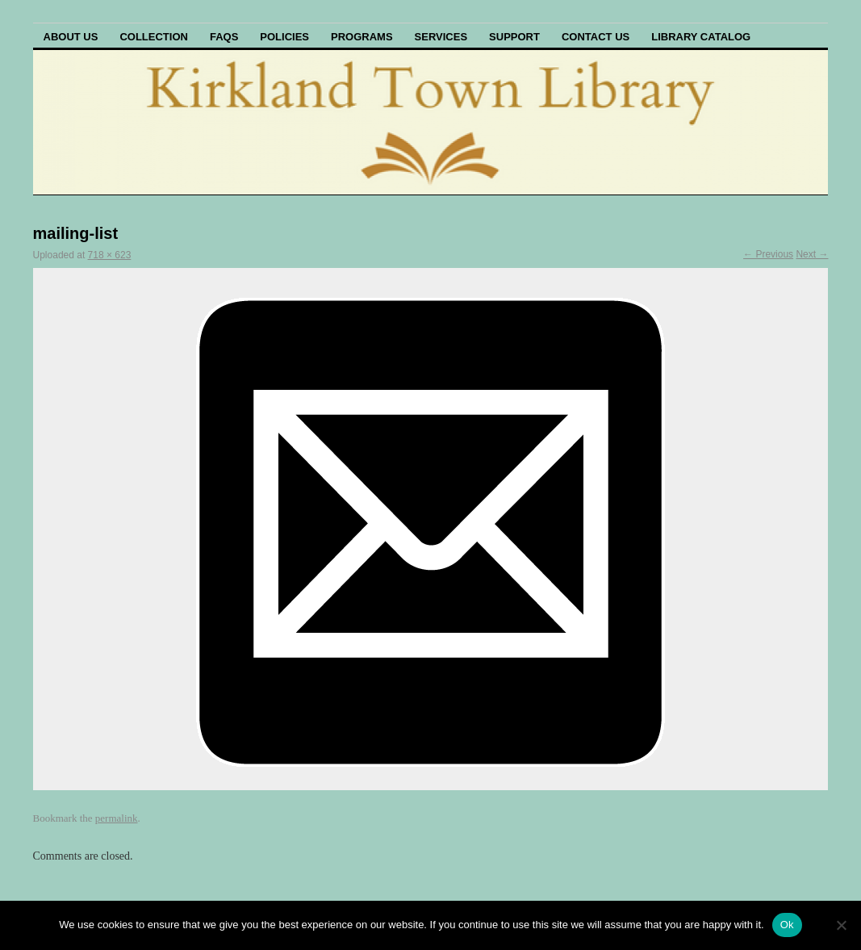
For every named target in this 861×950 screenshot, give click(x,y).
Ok (787, 925)
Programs (362, 37)
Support (514, 37)
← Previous (768, 254)
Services (441, 37)
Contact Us (595, 37)
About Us (71, 37)
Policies (284, 37)
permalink (116, 818)
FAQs (224, 37)
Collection (153, 37)
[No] (841, 925)
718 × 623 (110, 255)
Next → (812, 254)
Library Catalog (700, 37)
